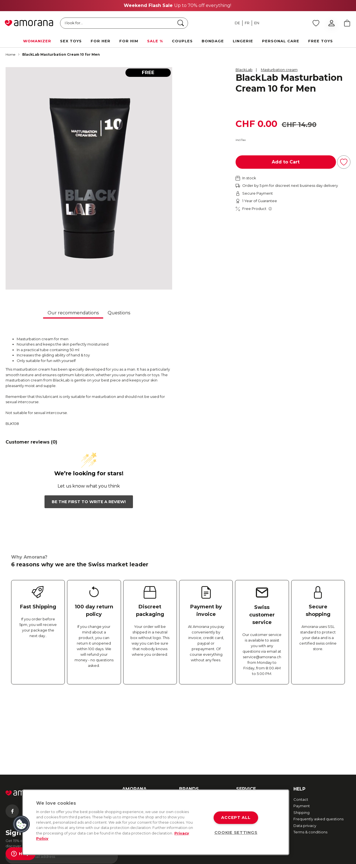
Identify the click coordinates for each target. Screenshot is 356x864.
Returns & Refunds (252, 740)
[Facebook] (12, 745)
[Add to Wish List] (343, 162)
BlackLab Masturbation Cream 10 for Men (61, 54)
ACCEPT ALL (235, 817)
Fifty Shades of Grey (197, 754)
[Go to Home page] (28, 23)
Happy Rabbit (191, 773)
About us (130, 734)
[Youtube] (78, 745)
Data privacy (304, 760)
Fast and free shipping (256, 734)
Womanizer (189, 734)
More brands (190, 780)
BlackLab (244, 69)
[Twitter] (56, 745)
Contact (300, 734)
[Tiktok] (101, 745)
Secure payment (251, 747)
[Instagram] (34, 745)
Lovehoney (189, 767)
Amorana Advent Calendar (137, 763)
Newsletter (132, 740)
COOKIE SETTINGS (236, 832)
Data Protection (142, 857)
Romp (184, 760)
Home (10, 54)
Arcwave (187, 740)
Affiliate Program (137, 779)
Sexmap (129, 747)
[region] (155, 822)
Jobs (126, 754)
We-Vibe (187, 747)
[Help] (21, 853)
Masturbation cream (279, 69)
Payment (301, 740)
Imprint (128, 772)
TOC (115, 857)
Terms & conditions (310, 767)
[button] (21, 824)
